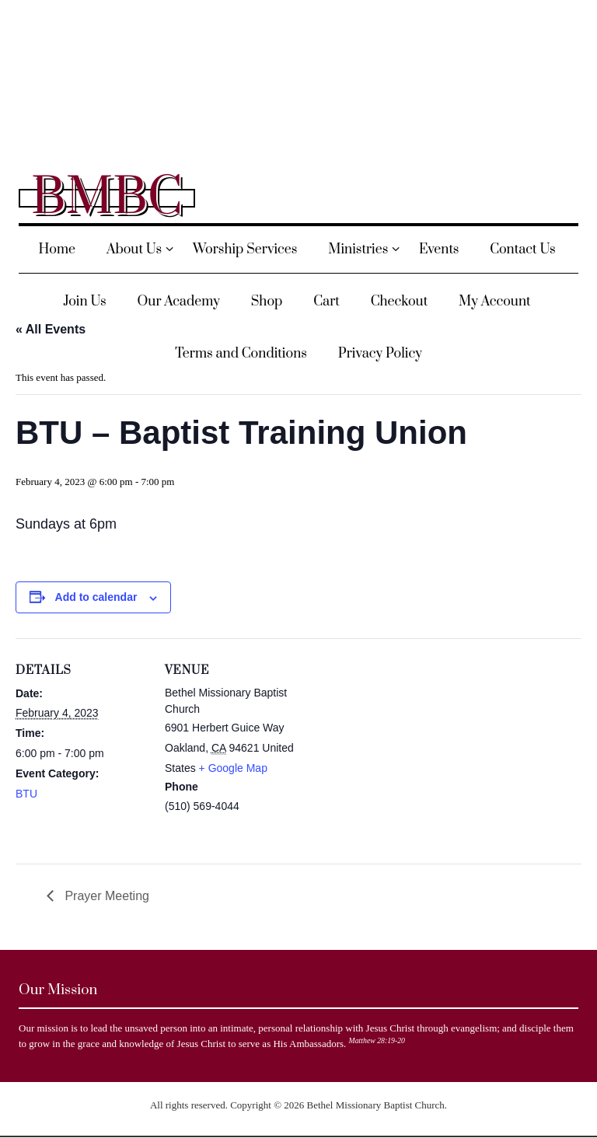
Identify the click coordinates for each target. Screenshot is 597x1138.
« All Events (51, 329)
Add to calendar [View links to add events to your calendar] (96, 597)
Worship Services (245, 249)
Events (439, 249)
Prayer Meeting (105, 895)
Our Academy (179, 301)
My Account (495, 301)
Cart (326, 301)
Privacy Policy (380, 353)
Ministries (358, 249)
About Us (134, 249)
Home (56, 249)
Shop (267, 301)
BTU (26, 793)
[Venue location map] (396, 746)
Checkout (399, 301)
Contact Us (523, 249)
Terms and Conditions (241, 353)
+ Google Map (233, 768)
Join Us (84, 301)
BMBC (107, 198)
